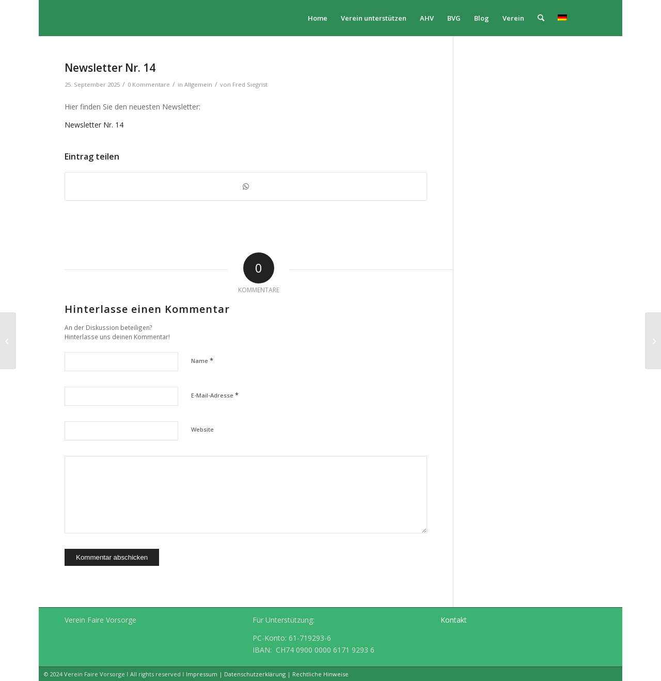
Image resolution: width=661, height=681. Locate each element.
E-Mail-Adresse (215, 395)
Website (202, 429)
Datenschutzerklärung (255, 674)
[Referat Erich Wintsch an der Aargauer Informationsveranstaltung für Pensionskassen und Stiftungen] (653, 340)
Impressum (201, 674)
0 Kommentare (149, 84)
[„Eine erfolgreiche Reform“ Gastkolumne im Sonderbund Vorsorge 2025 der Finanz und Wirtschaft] (8, 340)
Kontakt (453, 620)
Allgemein (198, 84)
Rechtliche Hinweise (320, 674)
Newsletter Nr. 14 (94, 125)
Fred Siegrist (249, 84)
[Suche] (541, 18)
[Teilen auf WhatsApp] (246, 186)
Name (202, 360)
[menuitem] (317, 18)
